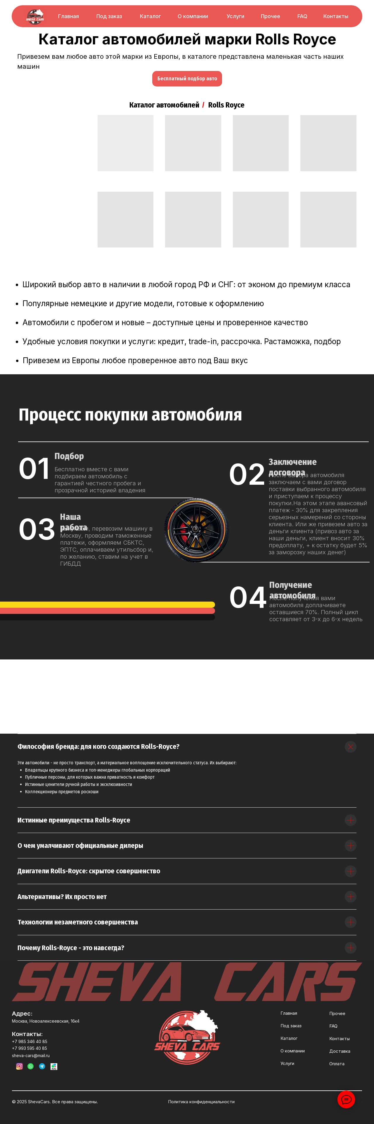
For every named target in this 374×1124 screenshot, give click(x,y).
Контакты (335, 16)
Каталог (150, 16)
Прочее (270, 16)
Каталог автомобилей (164, 105)
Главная (68, 16)
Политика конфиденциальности (201, 1101)
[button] (187, 78)
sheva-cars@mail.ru (31, 1055)
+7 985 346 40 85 (29, 1041)
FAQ (302, 16)
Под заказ (109, 16)
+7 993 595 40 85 (29, 1048)
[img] (35, 16)
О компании (193, 16)
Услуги (235, 16)
